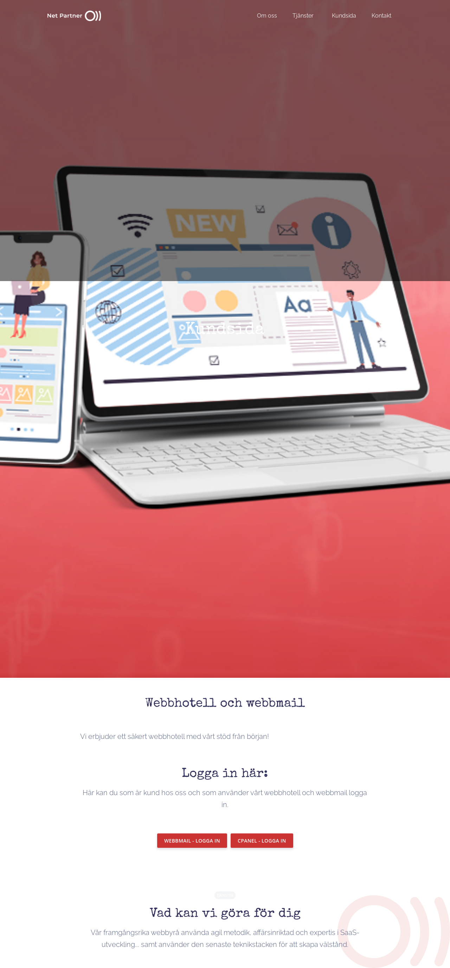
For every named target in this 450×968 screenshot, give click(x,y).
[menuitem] (270, 16)
